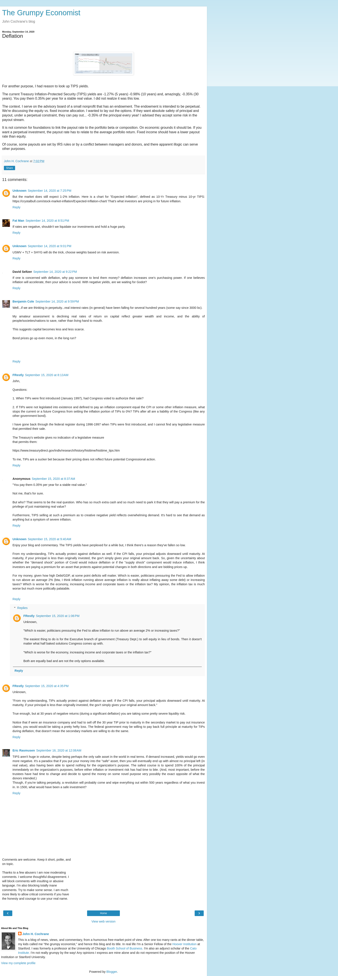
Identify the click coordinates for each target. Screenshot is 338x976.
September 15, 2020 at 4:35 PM (47, 686)
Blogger (111, 971)
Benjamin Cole (23, 301)
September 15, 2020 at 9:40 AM (49, 539)
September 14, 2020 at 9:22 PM (55, 271)
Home (103, 913)
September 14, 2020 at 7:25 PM (49, 190)
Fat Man (18, 220)
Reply (16, 207)
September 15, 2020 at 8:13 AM (46, 375)
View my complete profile (18, 963)
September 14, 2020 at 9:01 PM (49, 246)
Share (9, 167)
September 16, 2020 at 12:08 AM (58, 750)
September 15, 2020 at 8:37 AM (53, 478)
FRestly (18, 375)
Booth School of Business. (125, 948)
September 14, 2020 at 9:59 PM (57, 301)
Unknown (20, 190)
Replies (22, 608)
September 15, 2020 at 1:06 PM (57, 616)
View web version (103, 921)
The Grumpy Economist (41, 13)
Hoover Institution (184, 944)
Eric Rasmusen (24, 750)
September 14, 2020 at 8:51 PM (47, 220)
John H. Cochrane (35, 934)
